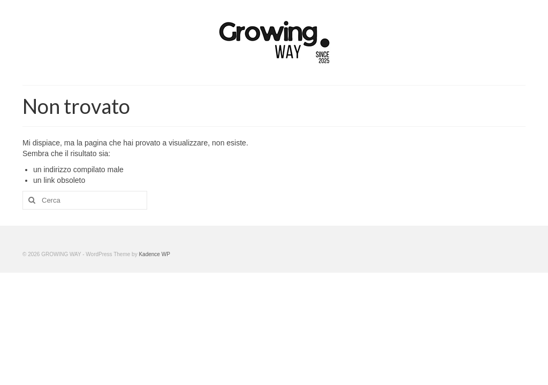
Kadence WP (154, 254)
